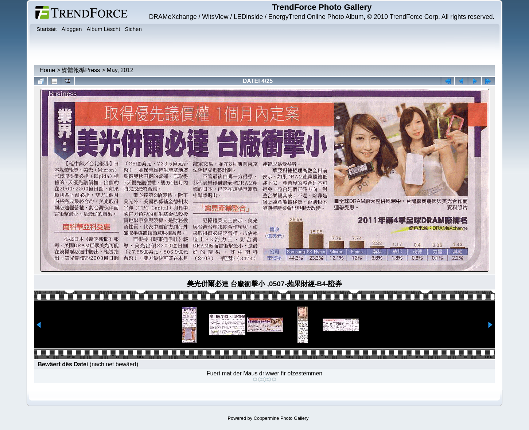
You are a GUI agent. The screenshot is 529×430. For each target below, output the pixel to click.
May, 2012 (120, 70)
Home (47, 70)
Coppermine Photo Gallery (281, 418)
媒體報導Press (81, 70)
